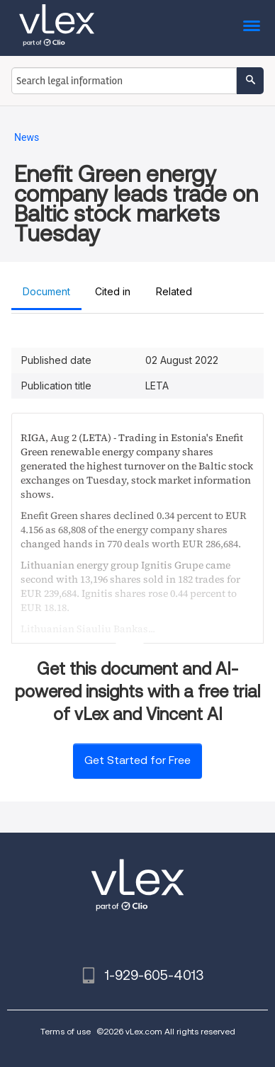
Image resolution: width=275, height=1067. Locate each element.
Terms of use (65, 1031)
